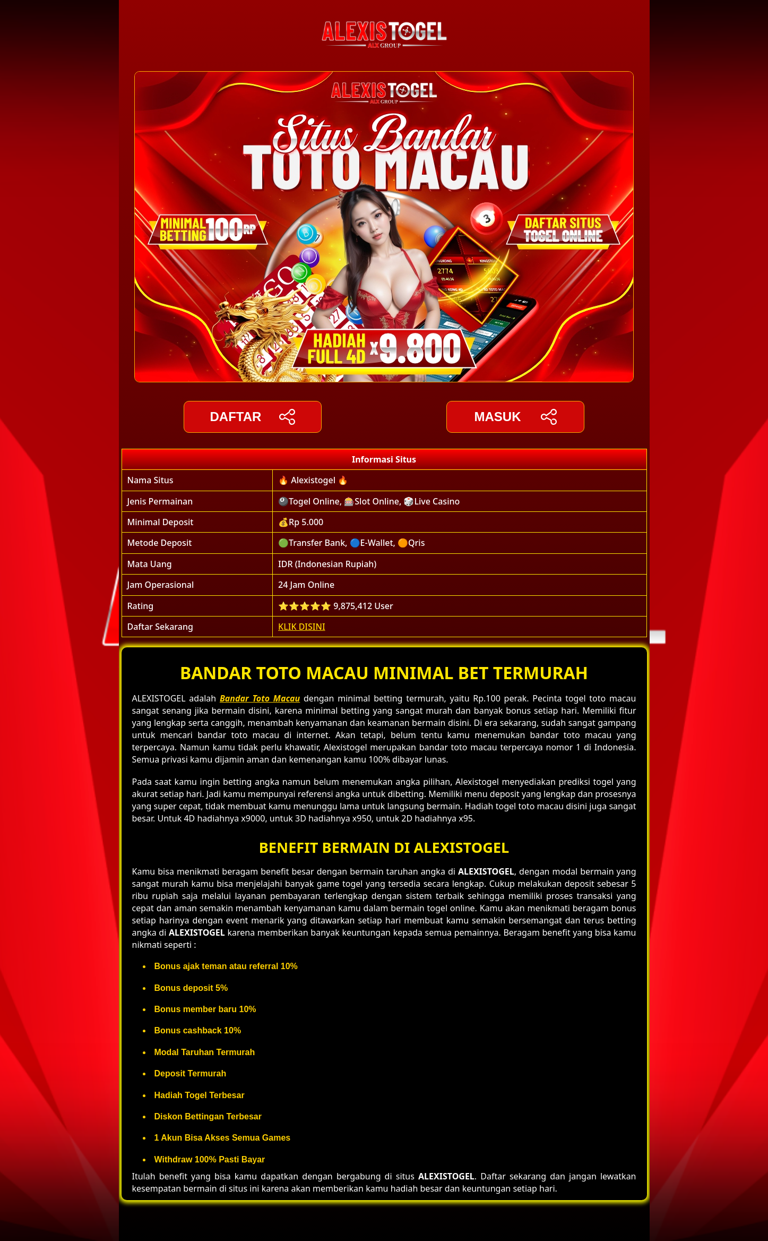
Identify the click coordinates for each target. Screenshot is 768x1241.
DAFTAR (253, 417)
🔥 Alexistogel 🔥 (313, 480)
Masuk (515, 417)
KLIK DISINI (301, 626)
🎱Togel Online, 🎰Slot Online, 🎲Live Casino (369, 501)
